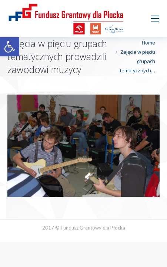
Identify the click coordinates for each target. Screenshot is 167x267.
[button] (9, 46)
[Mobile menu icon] (155, 18)
